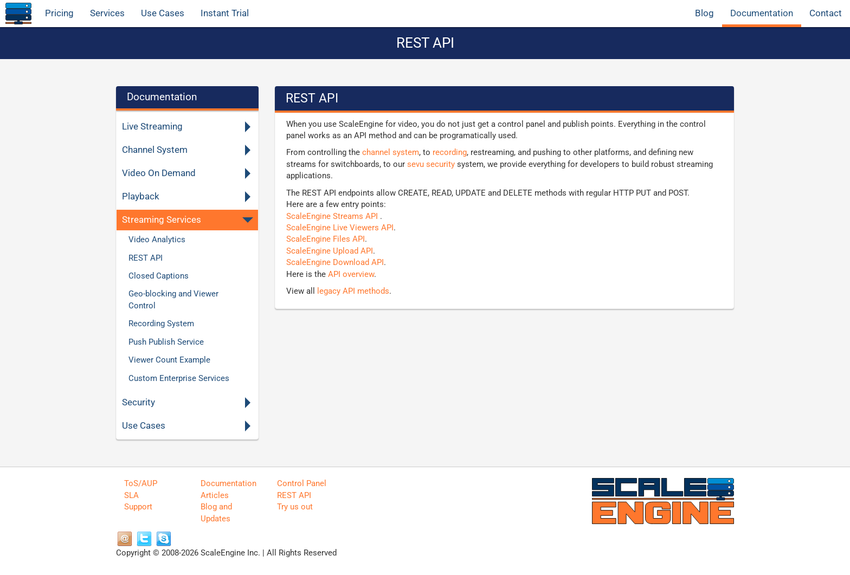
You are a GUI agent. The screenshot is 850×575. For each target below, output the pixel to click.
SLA (131, 495)
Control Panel (301, 483)
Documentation (761, 13)
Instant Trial (225, 13)
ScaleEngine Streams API (333, 216)
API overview (351, 274)
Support (138, 507)
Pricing (59, 13)
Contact (825, 13)
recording (450, 152)
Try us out (295, 507)
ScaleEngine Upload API (329, 251)
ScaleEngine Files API (325, 239)
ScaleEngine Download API (335, 262)
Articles (215, 495)
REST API (294, 495)
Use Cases (162, 13)
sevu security (431, 164)
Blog (704, 13)
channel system (390, 152)
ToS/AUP (140, 483)
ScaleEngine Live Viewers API (340, 227)
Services (107, 13)
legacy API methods (353, 291)
